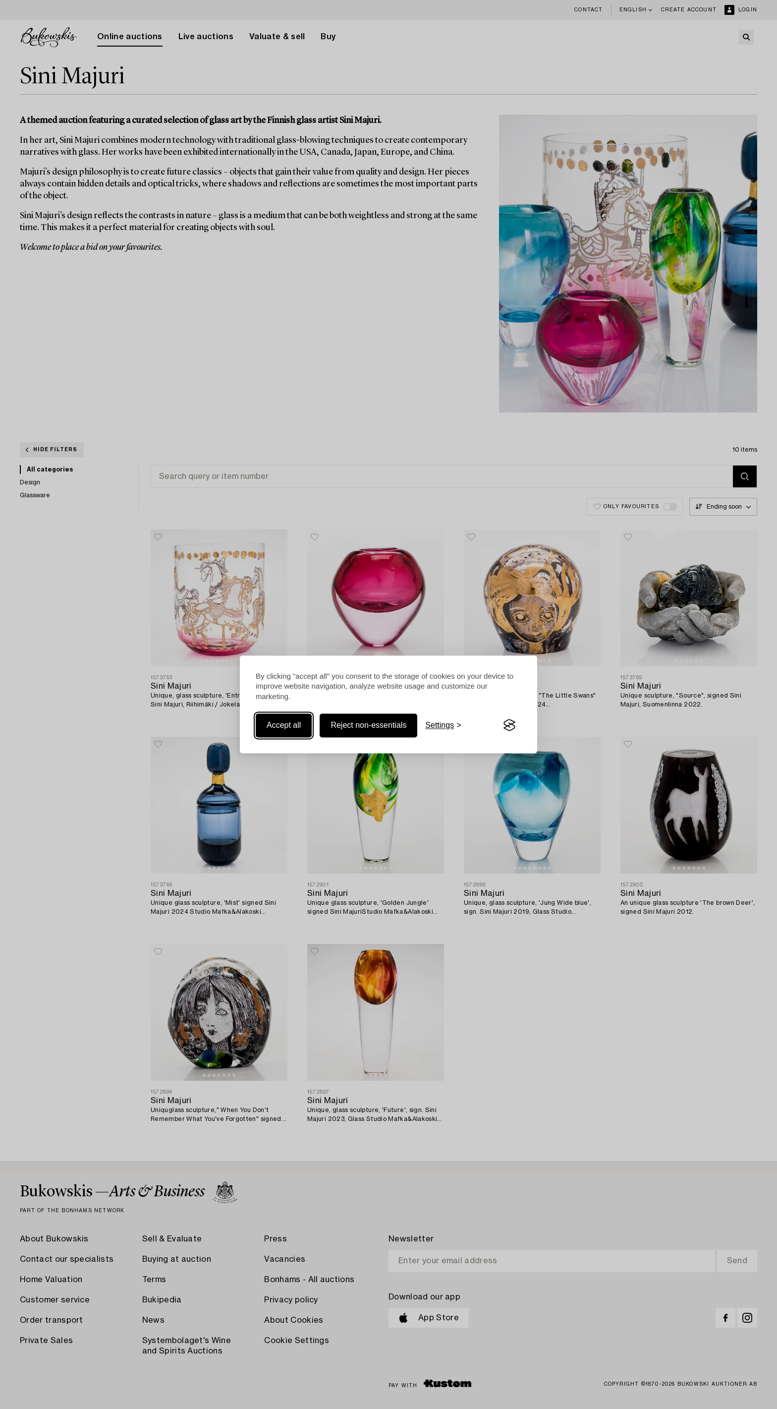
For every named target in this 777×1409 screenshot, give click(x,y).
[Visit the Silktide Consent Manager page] (509, 725)
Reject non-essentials (368, 725)
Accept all (284, 725)
